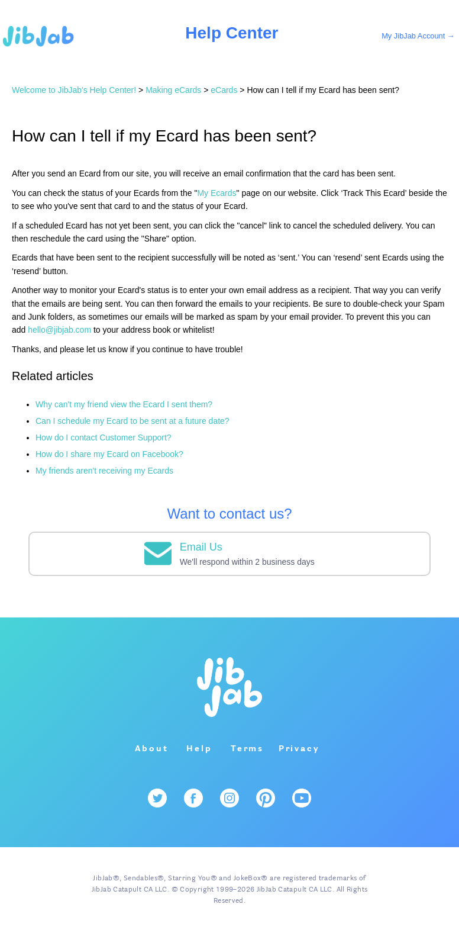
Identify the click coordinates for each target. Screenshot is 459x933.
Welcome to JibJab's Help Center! (74, 90)
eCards (224, 90)
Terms (247, 749)
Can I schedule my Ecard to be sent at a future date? (132, 421)
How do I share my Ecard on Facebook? (109, 454)
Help (199, 749)
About (151, 749)
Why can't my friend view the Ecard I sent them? (123, 404)
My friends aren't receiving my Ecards (104, 470)
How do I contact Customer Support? (103, 437)
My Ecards (216, 193)
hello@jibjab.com (59, 329)
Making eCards (173, 90)
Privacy (299, 749)
